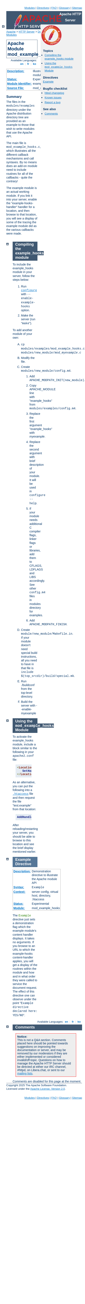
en (22, 63)
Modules (29, 7)
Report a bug (52, 102)
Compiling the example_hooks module (59, 57)
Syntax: (18, 887)
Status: (12, 79)
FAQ (54, 7)
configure (29, 290)
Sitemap (77, 7)
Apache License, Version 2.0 (47, 1088)
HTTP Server (27, 31)
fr (28, 63)
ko (34, 63)
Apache (11, 31)
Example (48, 81)
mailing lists (24, 1073)
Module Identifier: (19, 83)
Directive (23, 864)
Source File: (15, 88)
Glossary (64, 7)
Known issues (53, 97)
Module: (19, 908)
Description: (15, 71)
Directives (43, 7)
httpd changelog (54, 92)
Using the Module (59, 67)
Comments (51, 113)
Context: (19, 891)
